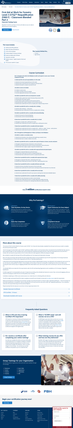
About (46, 2)
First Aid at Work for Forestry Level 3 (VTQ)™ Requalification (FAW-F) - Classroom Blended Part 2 (35, 6)
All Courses (4, 6)
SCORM (61, 320)
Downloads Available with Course (12, 296)
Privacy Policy (39, 412)
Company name (56, 411)
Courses (18, 2)
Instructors (37, 2)
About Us (26, 412)
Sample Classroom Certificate (11, 289)
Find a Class (24, 2)
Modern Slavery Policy (41, 418)
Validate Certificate (16, 418)
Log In (2, 418)
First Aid (10, 6)
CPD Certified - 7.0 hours (10, 292)
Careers (26, 417)
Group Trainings (8, 377)
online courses (59, 325)
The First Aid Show (28, 418)
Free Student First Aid (29, 420)
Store (42, 2)
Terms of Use (39, 415)
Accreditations (15, 417)
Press (26, 415)
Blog (50, 2)
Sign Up (63, 3)
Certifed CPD (24, 322)
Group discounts (15, 29)
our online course (50, 278)
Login (68, 3)
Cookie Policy (39, 417)
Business (31, 2)
